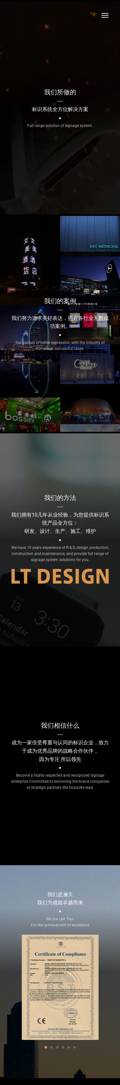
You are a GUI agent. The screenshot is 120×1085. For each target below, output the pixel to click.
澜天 (24, 15)
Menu (105, 15)
